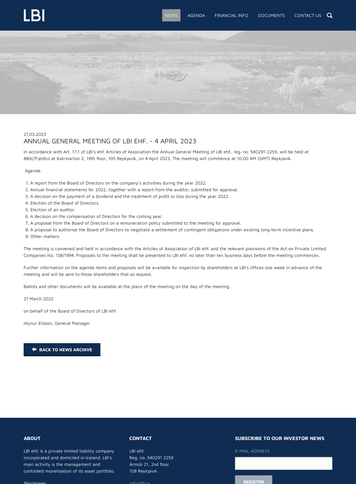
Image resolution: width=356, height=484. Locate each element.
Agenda (196, 15)
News (171, 15)
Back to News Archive (62, 349)
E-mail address (252, 450)
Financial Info (231, 15)
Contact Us (308, 15)
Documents (271, 15)
